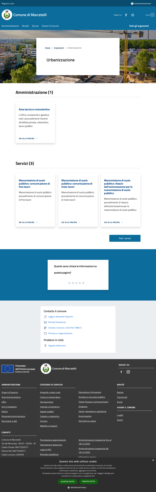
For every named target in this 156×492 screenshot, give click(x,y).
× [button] (153, 460)
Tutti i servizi (125, 238)
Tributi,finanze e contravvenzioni (93, 401)
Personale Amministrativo (13, 416)
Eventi (120, 419)
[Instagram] (127, 14)
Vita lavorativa (46, 402)
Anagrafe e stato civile (50, 392)
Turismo (43, 421)
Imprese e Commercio (50, 406)
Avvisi (120, 402)
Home (47, 47)
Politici (5, 411)
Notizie (120, 392)
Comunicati (122, 397)
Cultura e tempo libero (50, 397)
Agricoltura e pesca (87, 421)
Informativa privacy (87, 457)
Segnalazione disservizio (51, 444)
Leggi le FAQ (45, 449)
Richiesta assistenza (49, 454)
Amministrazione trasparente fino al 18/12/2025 (95, 441)
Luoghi (120, 415)
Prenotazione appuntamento (53, 440)
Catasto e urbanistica (49, 416)
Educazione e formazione (90, 392)
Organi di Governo (10, 392)
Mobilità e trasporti (48, 425)
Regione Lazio (8, 3)
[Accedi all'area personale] (140, 3)
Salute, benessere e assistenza (92, 411)
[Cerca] (151, 15)
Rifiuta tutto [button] (88, 481)
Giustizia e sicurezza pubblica (92, 397)
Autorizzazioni (85, 416)
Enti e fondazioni (9, 406)
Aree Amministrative (11, 397)
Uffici (4, 402)
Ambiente (83, 406)
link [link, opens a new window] (93, 476)
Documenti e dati (9, 421)
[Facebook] (120, 14)
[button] (78, 487)
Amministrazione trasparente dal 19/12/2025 (93, 450)
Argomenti (59, 47)
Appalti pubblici (47, 411)
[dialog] (78, 475)
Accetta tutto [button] (67, 481)
